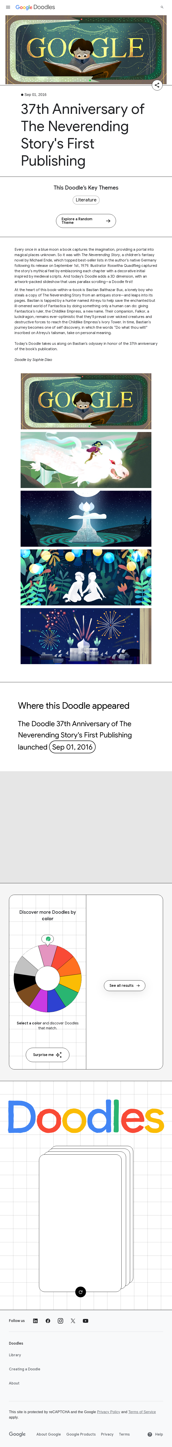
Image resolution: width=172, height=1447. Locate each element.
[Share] (157, 85)
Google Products (81, 1434)
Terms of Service (142, 1412)
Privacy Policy (108, 1412)
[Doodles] (86, 1116)
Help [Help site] (155, 1434)
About (14, 1383)
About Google (49, 1434)
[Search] (162, 7)
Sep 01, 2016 (72, 747)
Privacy (107, 1434)
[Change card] (80, 1292)
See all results (125, 985)
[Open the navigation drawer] (8, 7)
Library (15, 1355)
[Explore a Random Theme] (86, 221)
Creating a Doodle (24, 1369)
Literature (86, 200)
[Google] (17, 1434)
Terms (124, 1434)
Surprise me (47, 1055)
